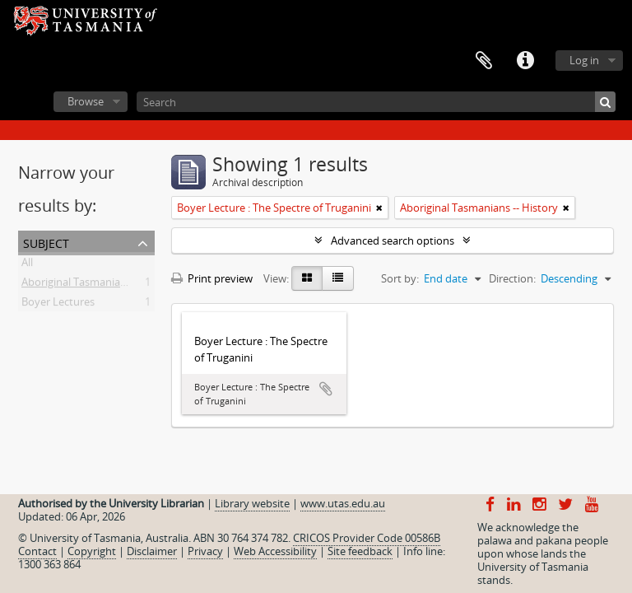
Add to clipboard (326, 389)
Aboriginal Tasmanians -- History (100, 285)
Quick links (525, 61)
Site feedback (360, 551)
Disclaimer (152, 551)
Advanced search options (392, 240)
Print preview (212, 278)
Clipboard (483, 61)
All (27, 265)
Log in (584, 60)
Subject (46, 242)
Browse (85, 101)
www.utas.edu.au (342, 503)
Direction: (512, 278)
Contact (37, 551)
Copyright (91, 551)
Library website (252, 503)
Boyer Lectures (58, 304)
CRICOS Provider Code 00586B (366, 537)
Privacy (205, 551)
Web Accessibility (275, 551)
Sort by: (400, 278)
